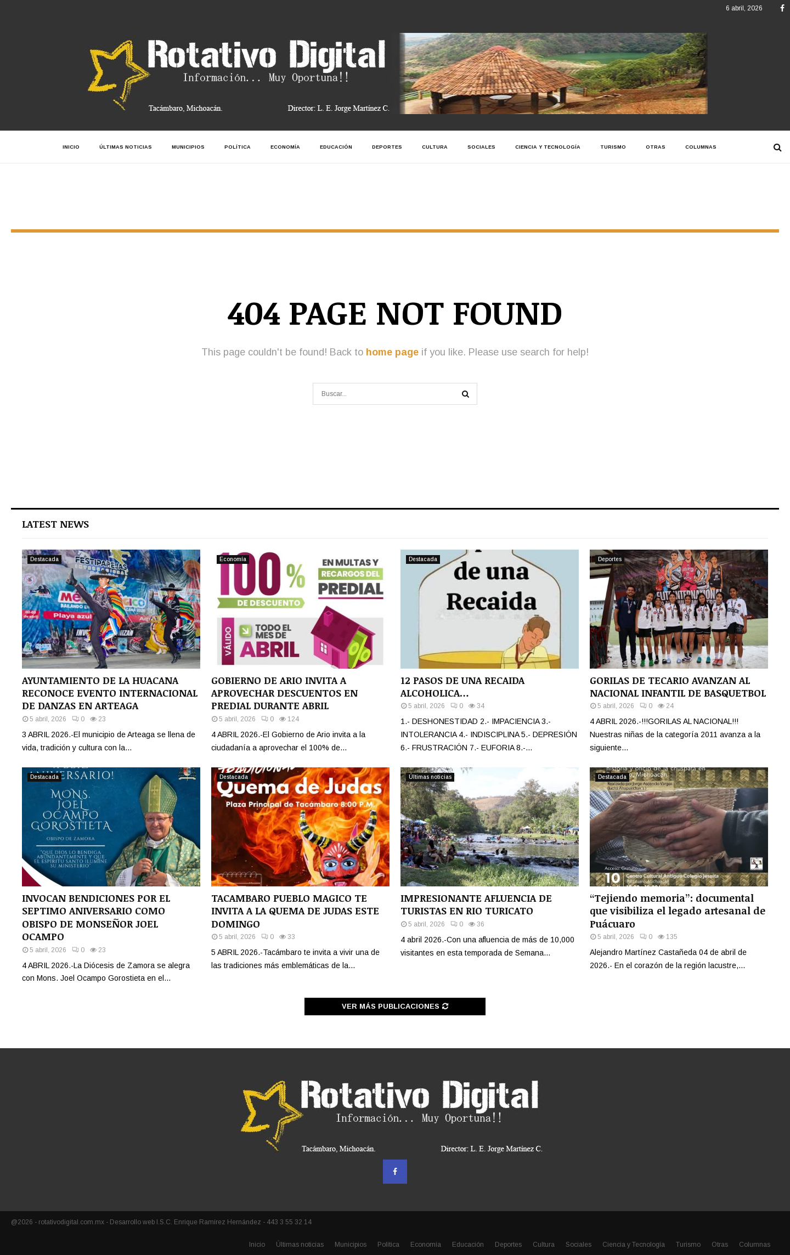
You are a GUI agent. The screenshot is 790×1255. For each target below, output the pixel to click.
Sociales (481, 147)
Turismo (613, 147)
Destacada (44, 559)
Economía (285, 147)
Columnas (700, 147)
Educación (336, 147)
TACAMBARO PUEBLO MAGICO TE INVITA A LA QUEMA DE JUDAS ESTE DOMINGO (295, 910)
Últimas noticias (125, 147)
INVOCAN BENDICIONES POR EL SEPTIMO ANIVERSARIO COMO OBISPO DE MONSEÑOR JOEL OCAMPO (96, 917)
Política (237, 147)
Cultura (435, 147)
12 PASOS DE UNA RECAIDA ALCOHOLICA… (462, 686)
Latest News (55, 523)
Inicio (71, 147)
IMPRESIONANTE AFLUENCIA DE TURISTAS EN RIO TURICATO (476, 904)
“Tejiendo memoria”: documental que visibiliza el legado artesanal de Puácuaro (677, 910)
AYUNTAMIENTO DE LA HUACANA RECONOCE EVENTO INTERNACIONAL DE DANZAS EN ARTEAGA (110, 693)
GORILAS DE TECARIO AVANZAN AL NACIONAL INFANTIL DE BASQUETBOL (678, 686)
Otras (655, 147)
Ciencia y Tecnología (547, 147)
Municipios (188, 147)
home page (392, 352)
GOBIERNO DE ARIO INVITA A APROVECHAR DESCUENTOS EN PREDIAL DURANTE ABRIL (284, 693)
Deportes (387, 147)
